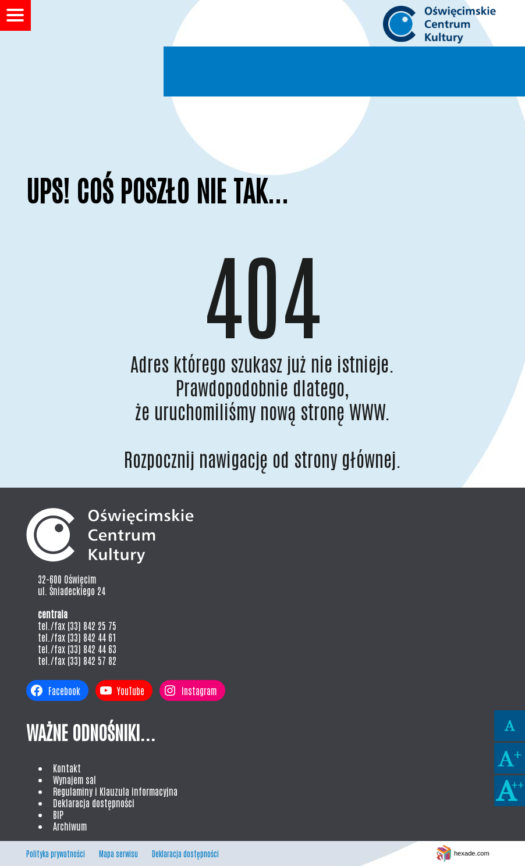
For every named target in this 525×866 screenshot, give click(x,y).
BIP (58, 814)
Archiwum (70, 826)
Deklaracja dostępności (93, 802)
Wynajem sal (74, 779)
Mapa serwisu (118, 853)
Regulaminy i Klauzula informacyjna (115, 791)
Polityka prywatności (55, 853)
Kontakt (67, 768)
